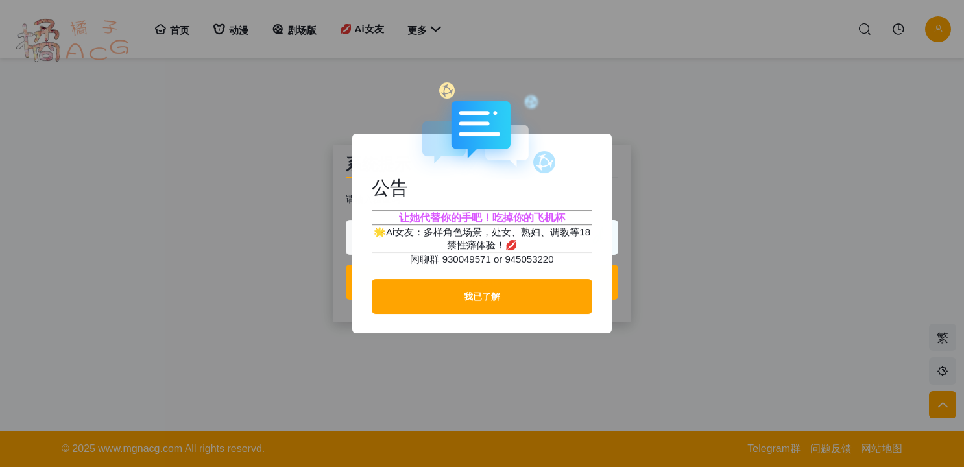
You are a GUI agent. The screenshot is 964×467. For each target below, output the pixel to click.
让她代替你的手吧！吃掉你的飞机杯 (482, 217)
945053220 (529, 259)
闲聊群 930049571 (450, 259)
